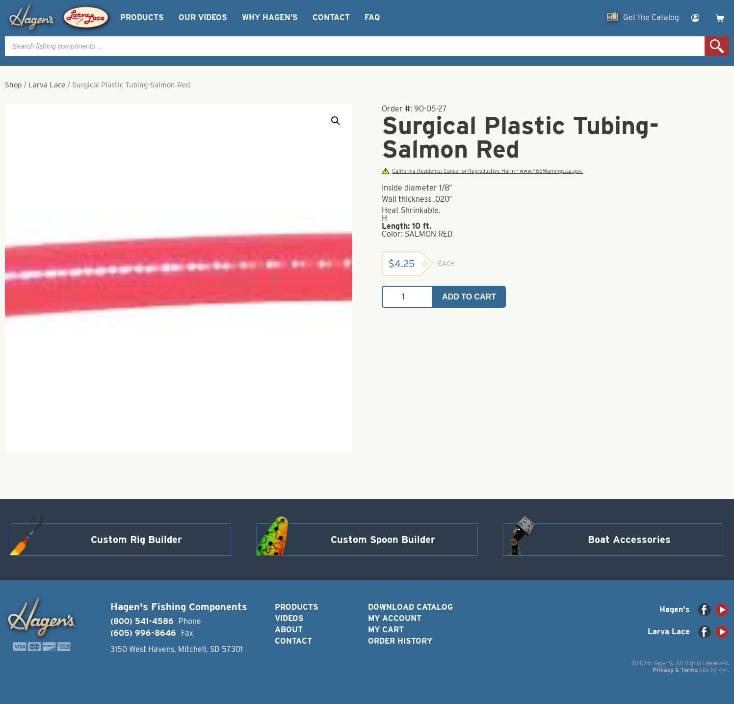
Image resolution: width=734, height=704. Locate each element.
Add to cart (469, 297)
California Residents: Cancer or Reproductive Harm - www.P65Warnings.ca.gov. (482, 171)
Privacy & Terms (675, 670)
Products (142, 17)
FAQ (372, 17)
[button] (335, 121)
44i (723, 670)
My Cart (386, 629)
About (289, 629)
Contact (331, 17)
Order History (400, 641)
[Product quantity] (407, 297)
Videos (289, 618)
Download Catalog (410, 607)
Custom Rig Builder (136, 539)
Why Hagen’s (270, 17)
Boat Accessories (629, 539)
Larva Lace (46, 85)
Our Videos (203, 17)
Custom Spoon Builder (383, 539)
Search (717, 46)
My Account (394, 618)
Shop (13, 85)
